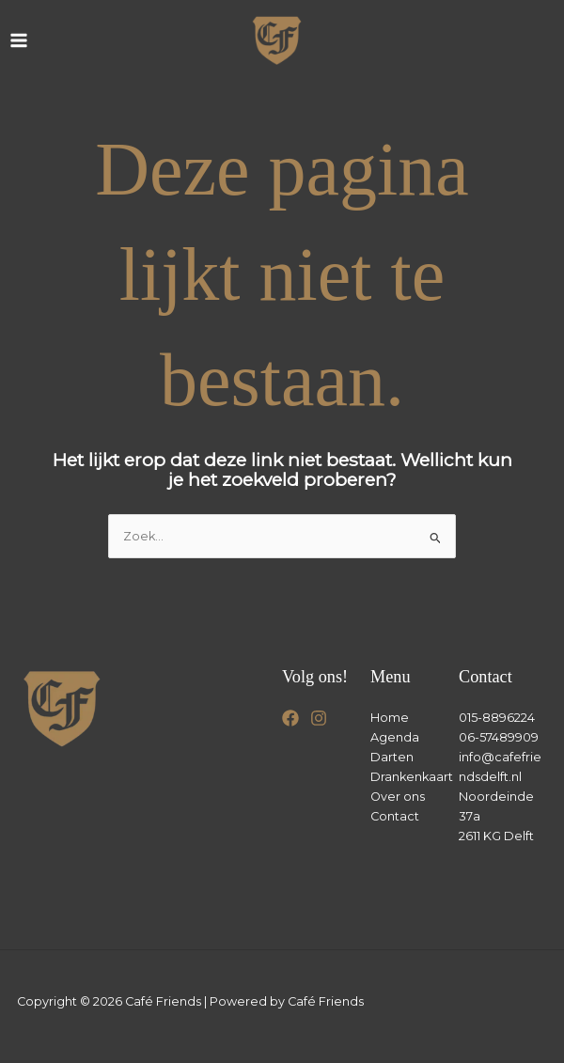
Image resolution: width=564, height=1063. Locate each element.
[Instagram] (318, 718)
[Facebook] (290, 718)
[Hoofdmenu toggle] (18, 40)
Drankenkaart (411, 777)
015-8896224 (497, 718)
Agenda (394, 737)
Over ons (397, 796)
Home (389, 718)
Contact (394, 816)
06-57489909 (499, 737)
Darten (392, 757)
